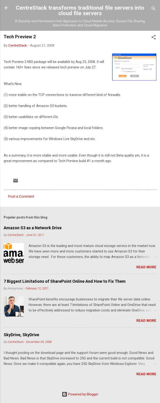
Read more (146, 267)
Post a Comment (21, 196)
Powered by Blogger (80, 394)
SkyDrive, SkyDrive (21, 334)
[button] (153, 38)
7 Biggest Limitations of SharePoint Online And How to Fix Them (65, 281)
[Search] (153, 9)
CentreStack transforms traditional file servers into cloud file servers (80, 11)
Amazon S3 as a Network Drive (33, 227)
